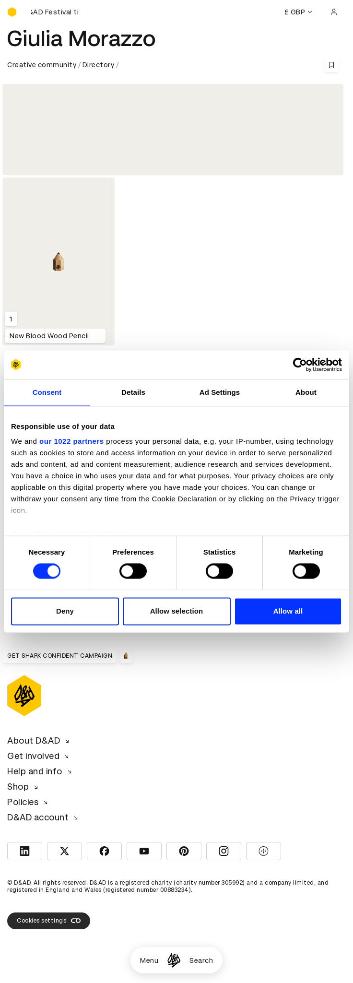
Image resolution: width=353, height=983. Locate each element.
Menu (149, 960)
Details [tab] (133, 392)
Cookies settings (49, 920)
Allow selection (176, 611)
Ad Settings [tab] (220, 392)
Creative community (41, 65)
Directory (98, 65)
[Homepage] (174, 960)
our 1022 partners (71, 441)
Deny (65, 611)
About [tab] (306, 392)
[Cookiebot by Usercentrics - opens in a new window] (300, 364)
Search (201, 960)
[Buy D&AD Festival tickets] (55, 12)
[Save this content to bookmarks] (331, 65)
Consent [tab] (47, 392)
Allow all (288, 611)
